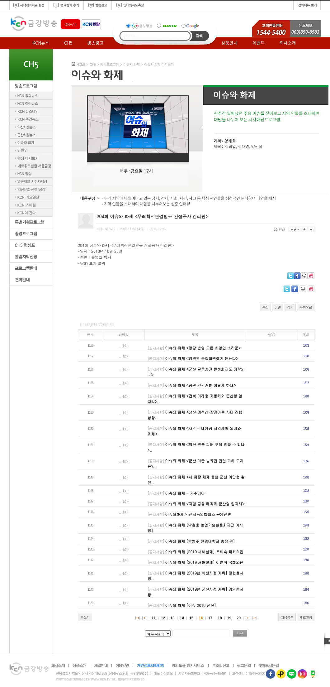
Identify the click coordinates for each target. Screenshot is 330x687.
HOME (81, 64)
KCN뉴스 (40, 43)
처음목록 (287, 617)
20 (239, 618)
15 (191, 618)
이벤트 (258, 43)
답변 (278, 307)
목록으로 (305, 307)
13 (172, 618)
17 (210, 618)
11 (154, 618)
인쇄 (280, 229)
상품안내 (229, 43)
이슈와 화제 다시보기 (159, 64)
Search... (130, 35)
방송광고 (95, 43)
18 (220, 618)
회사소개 (288, 43)
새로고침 (305, 617)
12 (163, 618)
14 (182, 618)
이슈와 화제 (131, 64)
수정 (265, 307)
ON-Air (70, 24)
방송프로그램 (109, 64)
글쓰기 (85, 617)
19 (229, 618)
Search (199, 36)
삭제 (290, 307)
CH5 (68, 43)
